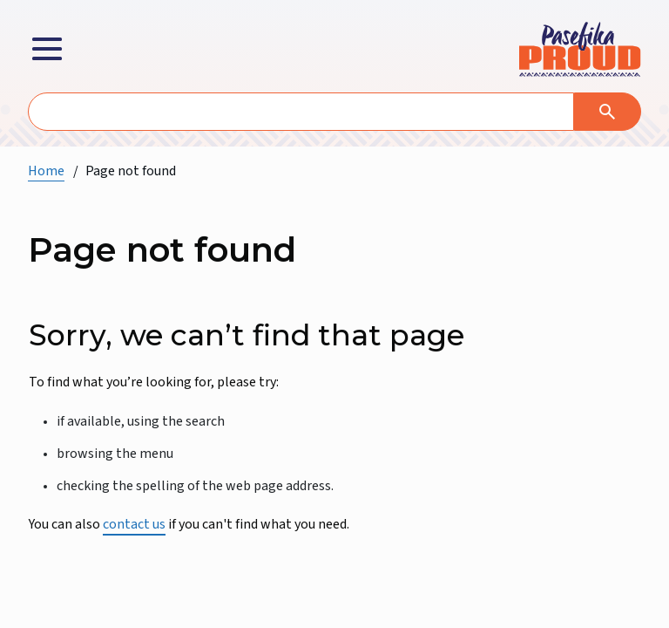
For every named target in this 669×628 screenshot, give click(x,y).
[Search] (607, 111)
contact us (134, 524)
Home (46, 171)
